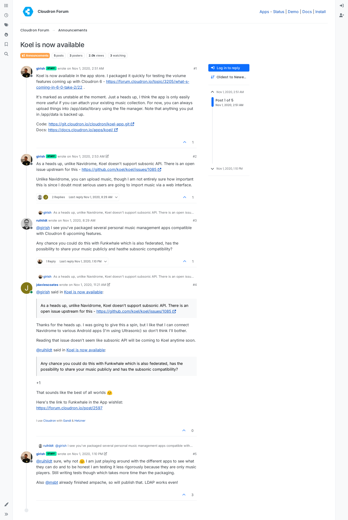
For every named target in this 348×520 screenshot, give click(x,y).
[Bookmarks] (6, 44)
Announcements (35, 55)
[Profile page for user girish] (26, 72)
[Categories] (6, 6)
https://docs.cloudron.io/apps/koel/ (83, 129)
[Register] (341, 15)
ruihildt (41, 220)
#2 (195, 156)
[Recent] (6, 15)
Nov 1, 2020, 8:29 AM (79, 220)
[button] (6, 504)
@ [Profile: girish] (43, 227)
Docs (307, 11)
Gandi (67, 420)
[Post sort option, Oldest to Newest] (228, 77)
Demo (293, 11)
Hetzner (80, 420)
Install (320, 11)
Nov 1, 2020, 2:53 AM (88, 156)
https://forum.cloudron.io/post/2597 (69, 407)
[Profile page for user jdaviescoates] (26, 288)
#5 (195, 454)
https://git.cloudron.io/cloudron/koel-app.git (91, 124)
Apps (264, 11)
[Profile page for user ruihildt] (26, 224)
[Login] (341, 6)
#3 (195, 220)
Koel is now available (83, 291)
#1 (195, 68)
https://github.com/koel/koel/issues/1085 (121, 169)
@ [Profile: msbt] (51, 482)
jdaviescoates (47, 285)
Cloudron (49, 420)
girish (40, 68)
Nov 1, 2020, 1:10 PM (87, 454)
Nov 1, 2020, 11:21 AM (90, 285)
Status (278, 11)
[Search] (6, 54)
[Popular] (6, 35)
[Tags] (6, 25)
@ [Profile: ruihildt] (44, 349)
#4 (195, 285)
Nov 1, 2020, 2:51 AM (88, 68)
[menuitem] (341, 6)
